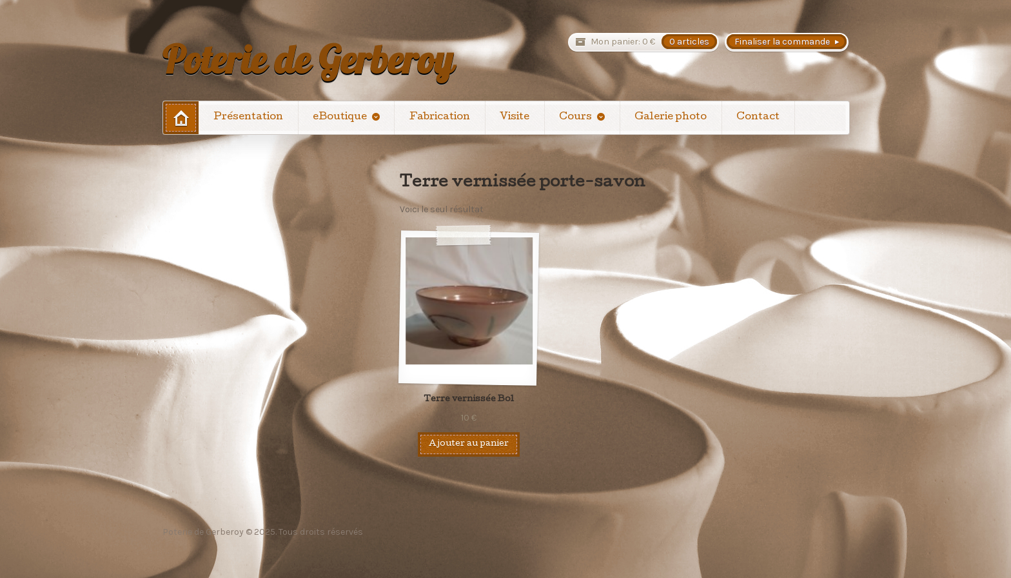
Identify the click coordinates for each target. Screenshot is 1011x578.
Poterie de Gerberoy (307, 59)
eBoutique (340, 117)
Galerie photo (670, 117)
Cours (575, 117)
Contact (758, 117)
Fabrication (439, 117)
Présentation (248, 117)
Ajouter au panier (469, 444)
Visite (514, 117)
